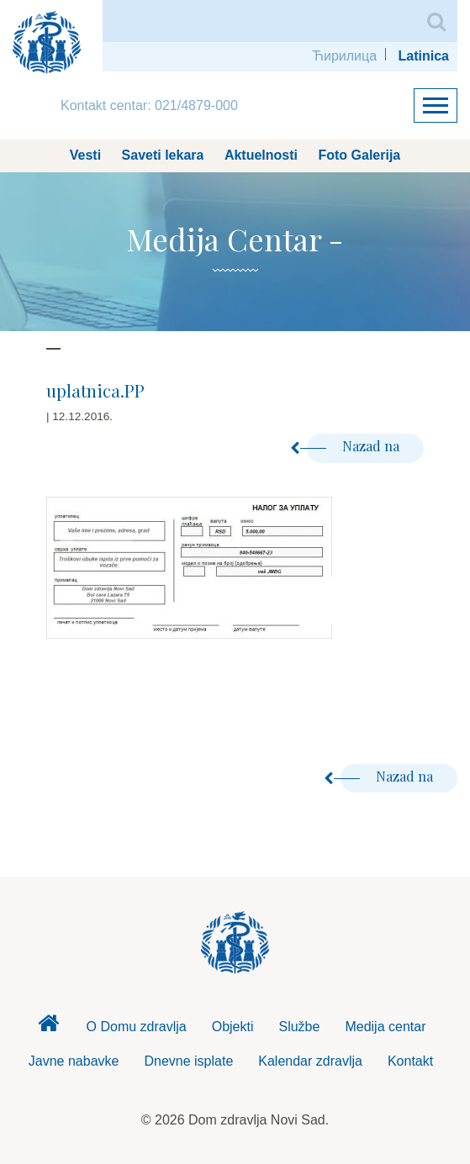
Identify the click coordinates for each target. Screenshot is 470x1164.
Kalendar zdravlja (310, 1061)
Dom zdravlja (48, 1028)
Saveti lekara (163, 155)
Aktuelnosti (261, 155)
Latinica (424, 56)
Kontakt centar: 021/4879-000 (149, 105)
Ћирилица (344, 56)
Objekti (233, 1026)
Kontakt (410, 1061)
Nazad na (355, 446)
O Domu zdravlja (137, 1026)
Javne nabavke (74, 1061)
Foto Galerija (359, 155)
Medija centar (385, 1026)
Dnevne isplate (188, 1061)
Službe (298, 1026)
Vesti (85, 155)
